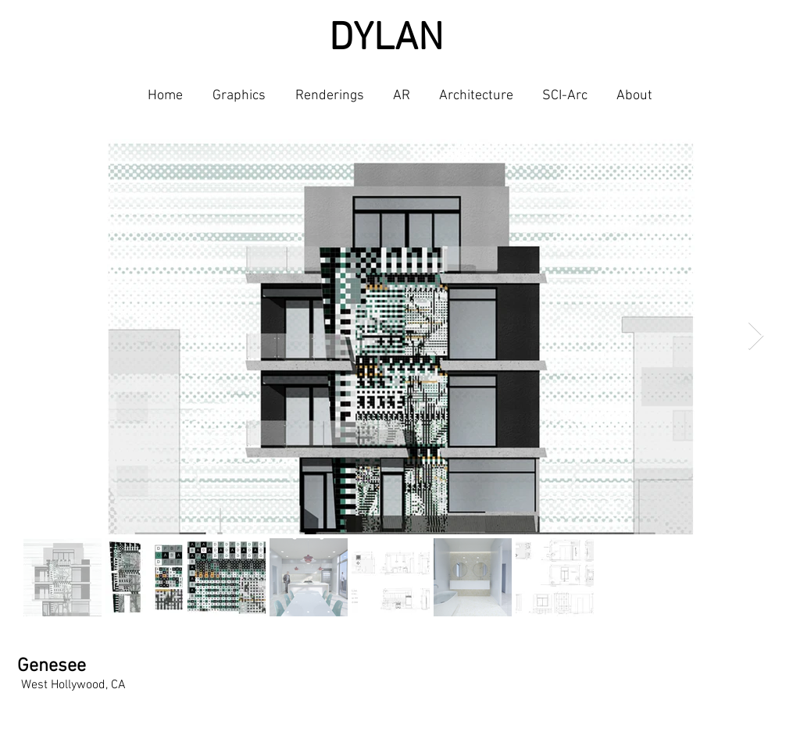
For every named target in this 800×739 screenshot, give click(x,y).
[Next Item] (756, 336)
